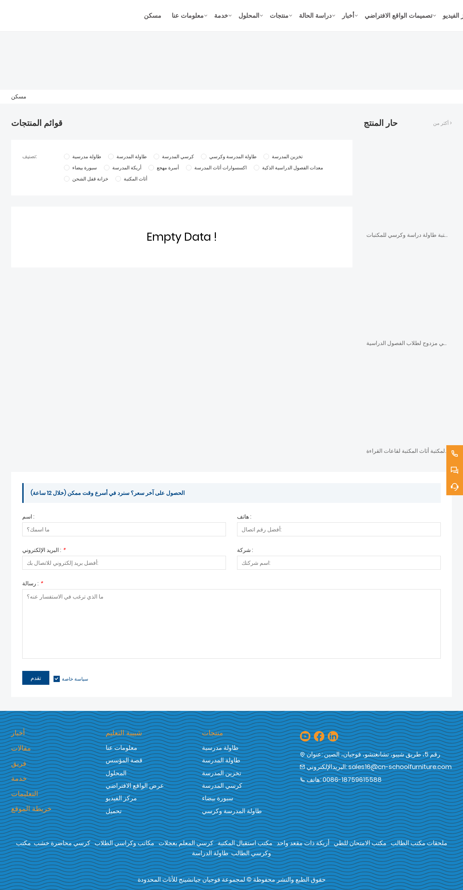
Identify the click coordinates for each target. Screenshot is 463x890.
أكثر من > (442, 123)
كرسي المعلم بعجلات (186, 843)
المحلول (116, 773)
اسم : (28, 517)
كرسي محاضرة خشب (62, 843)
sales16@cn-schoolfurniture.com (400, 766)
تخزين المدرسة (221, 773)
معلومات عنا (121, 747)
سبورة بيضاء (217, 798)
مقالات (21, 748)
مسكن (18, 97)
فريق (18, 763)
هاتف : (244, 517)
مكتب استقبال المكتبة (245, 843)
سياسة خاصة (75, 678)
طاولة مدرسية (220, 747)
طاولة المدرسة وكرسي (232, 811)
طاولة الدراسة (210, 853)
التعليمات (24, 794)
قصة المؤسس (124, 760)
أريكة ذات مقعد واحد (303, 843)
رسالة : (32, 584)
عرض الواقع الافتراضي (135, 785)
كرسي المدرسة (222, 785)
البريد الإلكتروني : (43, 550)
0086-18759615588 (352, 779)
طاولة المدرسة (221, 760)
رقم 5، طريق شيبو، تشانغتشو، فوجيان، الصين (382, 754)
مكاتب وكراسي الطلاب (124, 843)
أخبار (18, 733)
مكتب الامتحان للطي (360, 843)
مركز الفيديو (121, 798)
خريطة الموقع (31, 808)
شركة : (245, 550)
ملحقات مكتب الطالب (419, 843)
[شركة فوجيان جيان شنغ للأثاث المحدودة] (75, 16)
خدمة (19, 778)
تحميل (114, 811)
